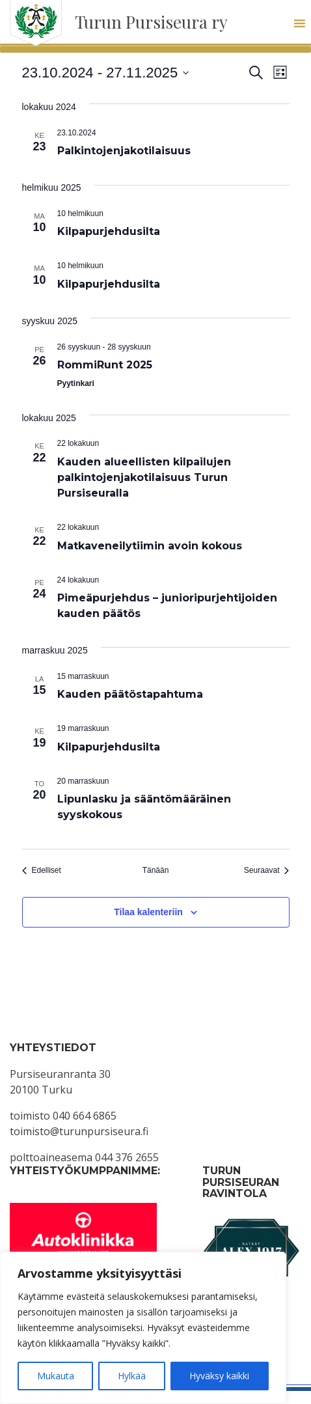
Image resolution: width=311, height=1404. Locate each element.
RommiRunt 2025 (104, 365)
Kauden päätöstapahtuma (130, 694)
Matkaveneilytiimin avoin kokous (149, 546)
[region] (143, 1328)
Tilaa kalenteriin (148, 912)
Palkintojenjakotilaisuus (124, 151)
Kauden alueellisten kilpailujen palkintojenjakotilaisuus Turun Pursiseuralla (144, 477)
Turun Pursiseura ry (151, 21)
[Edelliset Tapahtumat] (41, 870)
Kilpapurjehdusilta (108, 231)
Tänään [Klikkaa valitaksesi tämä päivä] (155, 870)
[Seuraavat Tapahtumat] (267, 870)
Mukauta (55, 1376)
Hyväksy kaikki (219, 1376)
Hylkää (132, 1376)
